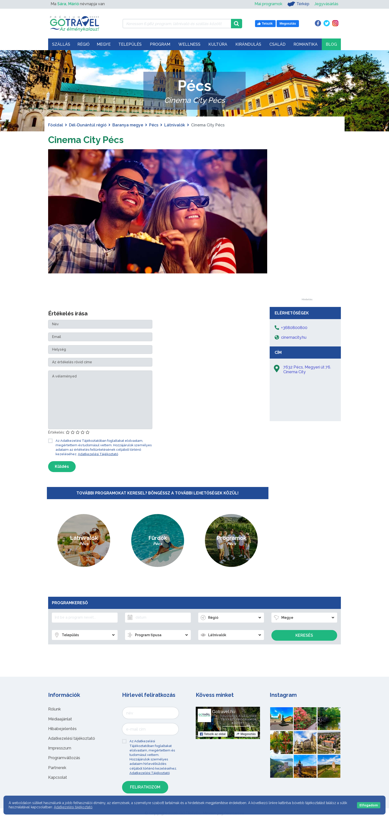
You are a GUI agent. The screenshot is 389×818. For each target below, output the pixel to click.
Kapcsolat (57, 777)
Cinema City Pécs (89, 139)
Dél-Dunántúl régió (87, 125)
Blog (331, 44)
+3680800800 (294, 327)
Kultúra (217, 44)
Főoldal (55, 125)
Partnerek (57, 767)
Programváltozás (64, 757)
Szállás (61, 44)
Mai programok (268, 3)
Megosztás (246, 734)
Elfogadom (368, 805)
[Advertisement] (307, 223)
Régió (83, 44)
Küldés (62, 466)
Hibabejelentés (62, 728)
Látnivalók (174, 125)
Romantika (305, 44)
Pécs (153, 125)
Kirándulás (248, 44)
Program (160, 44)
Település (130, 44)
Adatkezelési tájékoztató (71, 738)
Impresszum (59, 748)
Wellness (189, 44)
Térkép (298, 3)
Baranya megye (127, 125)
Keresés (304, 635)
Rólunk (54, 709)
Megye (104, 44)
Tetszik (213, 734)
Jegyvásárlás (326, 3)
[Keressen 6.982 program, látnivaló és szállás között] (177, 23)
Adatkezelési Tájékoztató (98, 454)
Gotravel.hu (223, 711)
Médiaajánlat (60, 719)
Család (277, 44)
